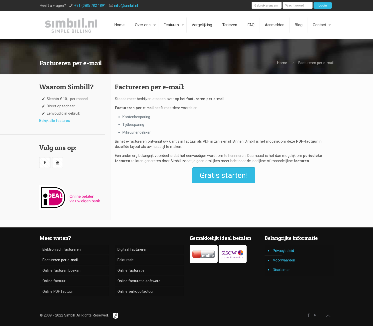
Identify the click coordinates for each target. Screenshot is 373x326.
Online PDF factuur (57, 291)
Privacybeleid (283, 250)
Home (282, 63)
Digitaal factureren (132, 249)
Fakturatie (125, 260)
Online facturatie (130, 270)
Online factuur (53, 281)
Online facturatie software (138, 281)
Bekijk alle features (54, 120)
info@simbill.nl (126, 5)
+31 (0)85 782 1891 (90, 5)
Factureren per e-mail (60, 260)
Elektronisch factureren (61, 249)
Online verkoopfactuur (135, 291)
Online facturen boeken (61, 270)
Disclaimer (281, 269)
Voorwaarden (284, 260)
